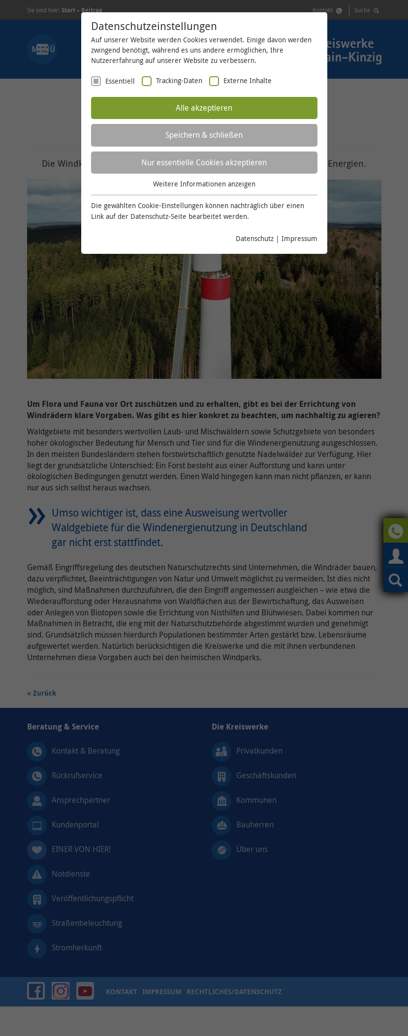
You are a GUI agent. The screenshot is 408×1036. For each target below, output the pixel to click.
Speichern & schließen (204, 134)
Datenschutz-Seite (158, 216)
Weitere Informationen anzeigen (204, 183)
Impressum (299, 238)
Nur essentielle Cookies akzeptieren (204, 162)
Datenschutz (255, 238)
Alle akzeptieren (204, 107)
